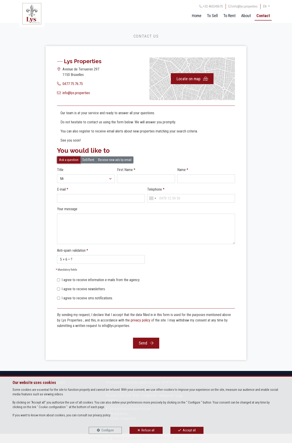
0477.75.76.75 (73, 84)
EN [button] (265, 6)
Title (60, 170)
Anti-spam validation (72, 250)
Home (196, 15)
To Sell (212, 15)
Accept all (189, 430)
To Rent (229, 15)
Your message (67, 209)
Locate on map (192, 78)
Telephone (155, 189)
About (246, 15)
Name (182, 170)
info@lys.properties (76, 93)
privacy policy (140, 320)
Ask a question (68, 160)
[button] (86, 178)
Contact (263, 15)
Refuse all (147, 430)
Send (146, 343)
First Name (126, 170)
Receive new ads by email (114, 160)
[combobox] (152, 198)
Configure (108, 430)
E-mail (62, 189)
